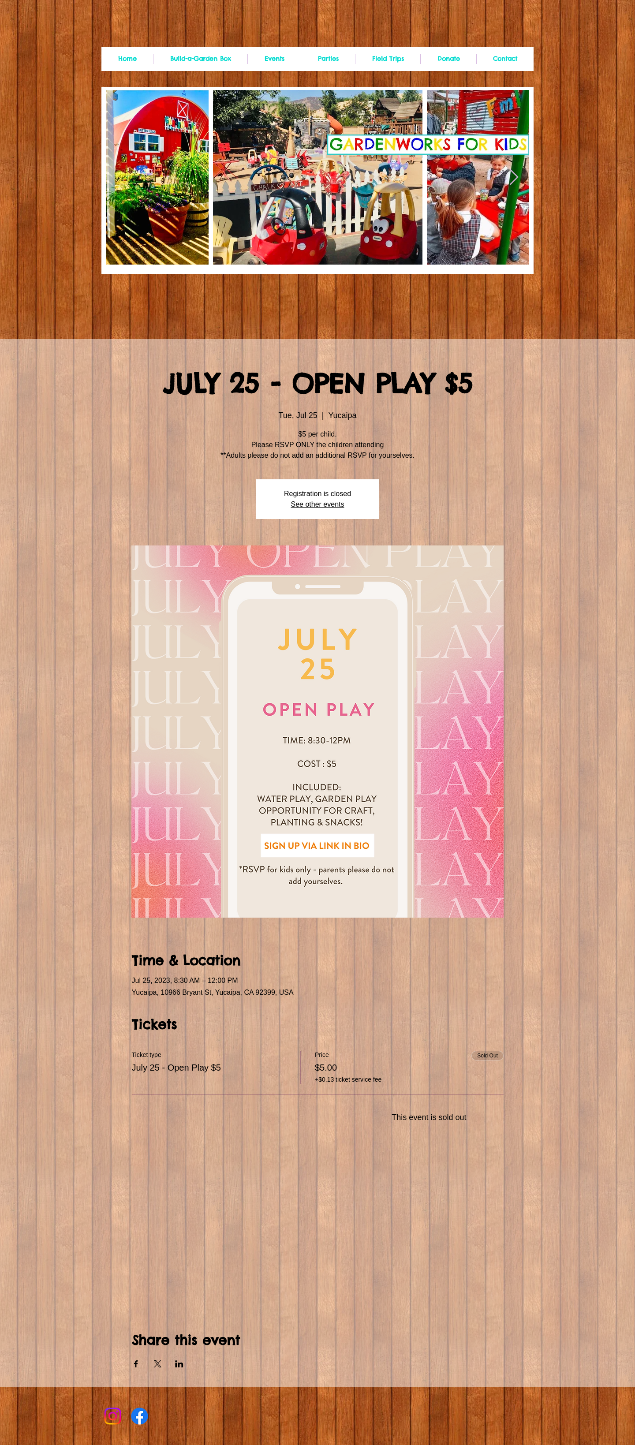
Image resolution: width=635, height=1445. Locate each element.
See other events (317, 504)
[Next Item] (514, 177)
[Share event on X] (157, 1363)
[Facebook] (139, 1416)
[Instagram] (112, 1416)
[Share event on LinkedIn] (179, 1363)
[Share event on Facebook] (136, 1363)
